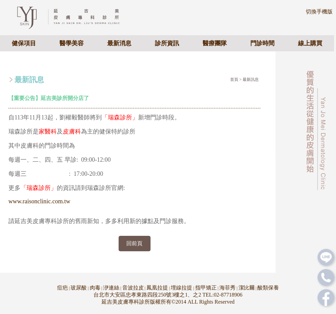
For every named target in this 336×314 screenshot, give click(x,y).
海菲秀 (227, 288)
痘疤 (62, 288)
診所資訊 (167, 43)
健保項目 (24, 43)
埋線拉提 (181, 288)
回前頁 (134, 243)
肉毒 (95, 288)
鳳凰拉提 (157, 288)
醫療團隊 (215, 43)
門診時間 (262, 43)
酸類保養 (268, 288)
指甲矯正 (206, 288)
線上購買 (310, 43)
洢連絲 (111, 288)
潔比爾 (247, 288)
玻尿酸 (79, 288)
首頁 (234, 79)
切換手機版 (319, 11)
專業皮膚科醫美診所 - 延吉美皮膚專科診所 (74, 17)
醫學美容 (71, 43)
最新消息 (119, 43)
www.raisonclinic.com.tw (39, 201)
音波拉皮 (133, 288)
